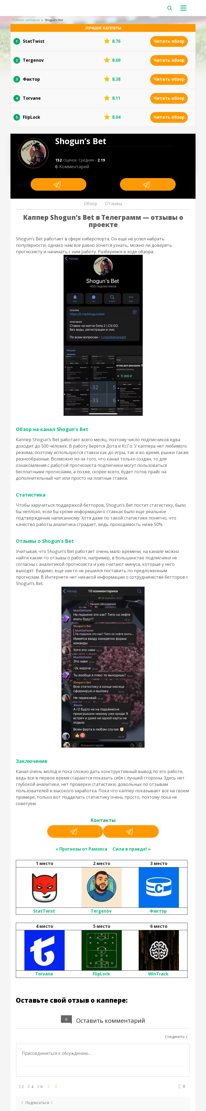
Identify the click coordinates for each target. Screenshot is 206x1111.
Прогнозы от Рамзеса (83, 849)
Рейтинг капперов (25, 20)
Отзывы (113, 203)
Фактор (158, 911)
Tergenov (101, 911)
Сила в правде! (130, 849)
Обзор (90, 203)
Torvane (44, 974)
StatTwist (44, 911)
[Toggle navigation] (185, 8)
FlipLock (101, 974)
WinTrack (158, 974)
